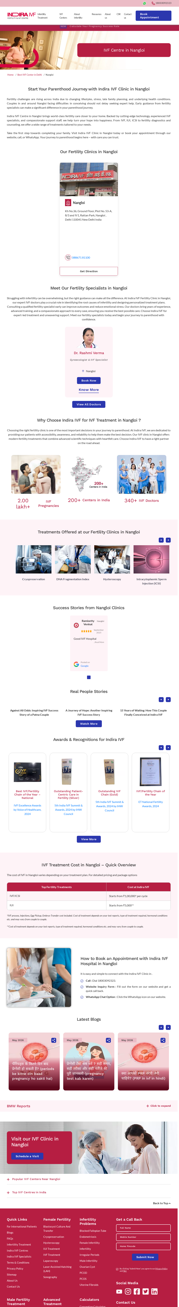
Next (168, 540)
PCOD (83, 1272)
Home (10, 74)
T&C (125, 1271)
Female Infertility (90, 1242)
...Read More (99, 642)
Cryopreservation (33, 579)
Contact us (127, 16)
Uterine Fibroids (89, 1284)
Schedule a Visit (27, 1156)
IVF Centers (63, 16)
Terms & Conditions (18, 1262)
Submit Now (145, 1257)
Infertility (85, 1248)
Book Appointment (149, 15)
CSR (119, 14)
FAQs (10, 1238)
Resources (96, 14)
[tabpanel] (33, 563)
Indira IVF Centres (17, 1250)
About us (107, 16)
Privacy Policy (15, 1268)
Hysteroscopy (112, 579)
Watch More (88, 723)
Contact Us (13, 1286)
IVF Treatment (51, 1254)
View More (88, 839)
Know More (89, 390)
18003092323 (161, 3)
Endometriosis (88, 1236)
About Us (12, 1280)
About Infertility (78, 16)
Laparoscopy (50, 1260)
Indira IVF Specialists (19, 1256)
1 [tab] (89, 677)
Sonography (50, 1277)
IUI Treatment (51, 1248)
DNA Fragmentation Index (72, 579)
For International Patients (22, 1226)
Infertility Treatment (42, 16)
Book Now (88, 380)
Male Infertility (88, 1260)
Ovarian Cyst (87, 1266)
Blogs (10, 1232)
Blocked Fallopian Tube (93, 1230)
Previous (161, 540)
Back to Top (162, 1203)
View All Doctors (89, 404)
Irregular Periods (89, 1254)
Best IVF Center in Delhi (29, 74)
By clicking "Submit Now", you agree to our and (144, 1269)
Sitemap (11, 1274)
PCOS (83, 1278)
